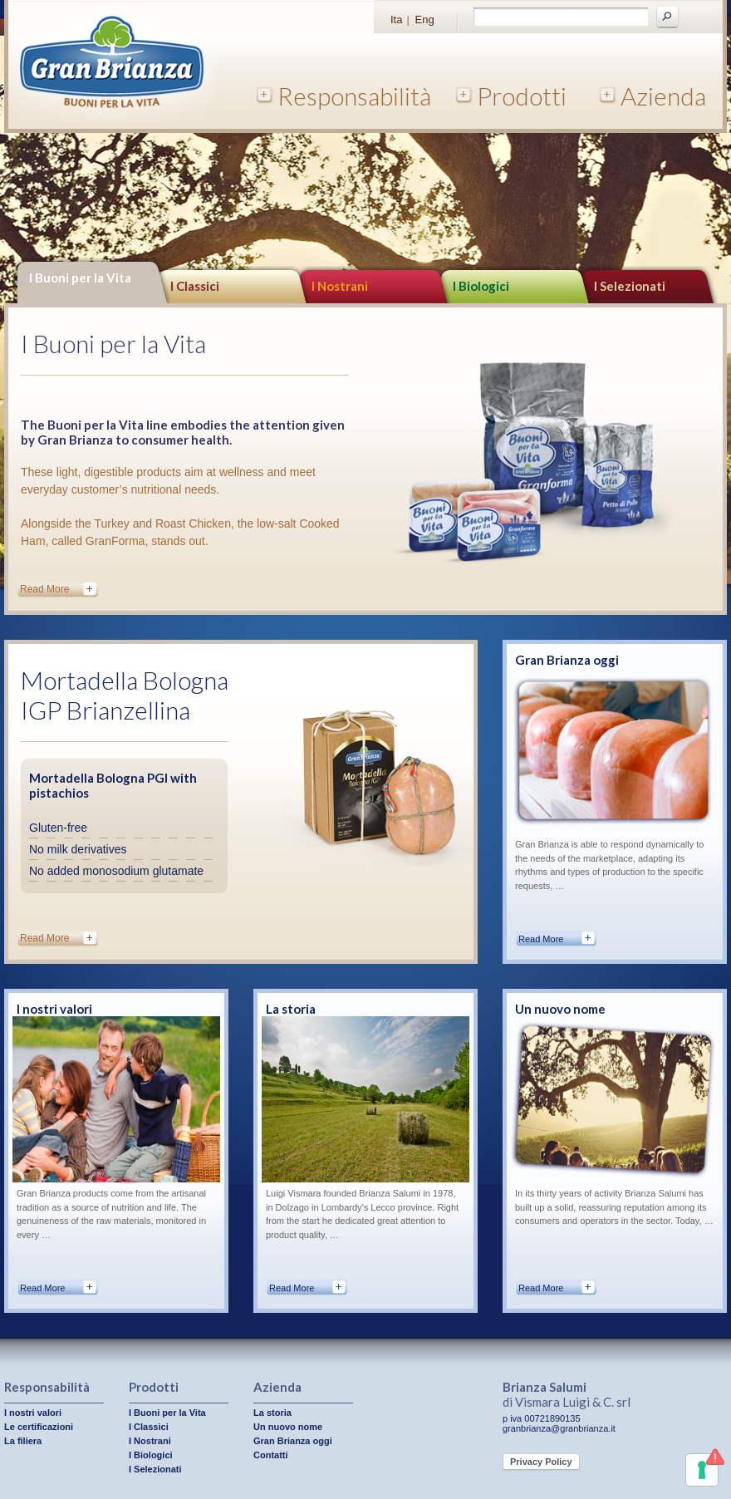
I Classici (194, 285)
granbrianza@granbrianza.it (559, 1428)
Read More (44, 589)
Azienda (663, 96)
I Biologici (481, 285)
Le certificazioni (38, 1427)
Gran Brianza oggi (567, 659)
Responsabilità (354, 96)
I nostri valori (54, 1008)
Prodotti (522, 96)
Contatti (270, 1455)
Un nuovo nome (560, 1008)
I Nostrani (340, 285)
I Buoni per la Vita (80, 277)
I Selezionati (155, 1469)
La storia (291, 1008)
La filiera (23, 1441)
